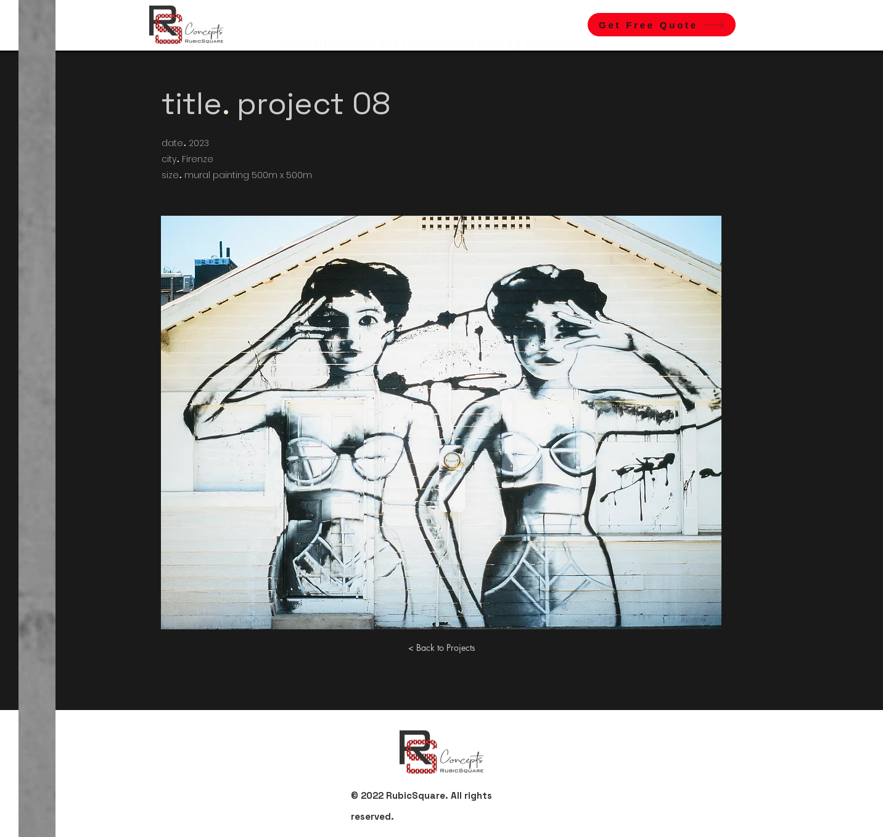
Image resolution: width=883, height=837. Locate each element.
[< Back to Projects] (441, 647)
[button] (661, 24)
